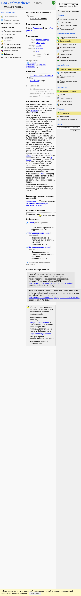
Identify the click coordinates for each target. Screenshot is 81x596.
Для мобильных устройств (69, 11)
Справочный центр (66, 101)
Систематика (8, 37)
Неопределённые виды (68, 44)
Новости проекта (66, 98)
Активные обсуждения (68, 91)
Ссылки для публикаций (12, 57)
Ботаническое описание (12, 44)
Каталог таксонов (66, 54)
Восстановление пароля (68, 120)
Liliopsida (40, 42)
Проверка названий (67, 29)
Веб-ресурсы (8, 54)
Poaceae (39, 48)
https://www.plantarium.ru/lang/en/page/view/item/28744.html (54, 297)
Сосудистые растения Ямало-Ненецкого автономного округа (37, 203)
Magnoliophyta (42, 39)
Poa (37, 51)
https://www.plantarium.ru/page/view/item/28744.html (51, 283)
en (54, 3)
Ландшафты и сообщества (69, 69)
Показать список (33, 214)
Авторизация (64, 113)
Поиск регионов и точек (68, 26)
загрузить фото (36, 96)
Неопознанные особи (67, 47)
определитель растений (40, 333)
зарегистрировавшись (39, 322)
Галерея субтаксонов (11, 20)
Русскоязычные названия (13, 31)
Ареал (31, 223)
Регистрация (64, 116)
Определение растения (68, 19)
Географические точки (68, 73)
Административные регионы (67, 77)
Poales (39, 45)
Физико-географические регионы (68, 82)
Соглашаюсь (35, 594)
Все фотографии (66, 41)
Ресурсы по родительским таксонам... (38, 263)
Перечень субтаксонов (12, 23)
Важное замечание (48, 201)
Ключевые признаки (11, 51)
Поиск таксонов (65, 22)
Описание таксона (10, 17)
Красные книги (65, 57)
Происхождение (9, 34)
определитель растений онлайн (68, 4)
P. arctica (34, 111)
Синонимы (8, 41)
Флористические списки (12, 47)
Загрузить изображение (68, 38)
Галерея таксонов (66, 51)
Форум (62, 95)
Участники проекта (66, 104)
